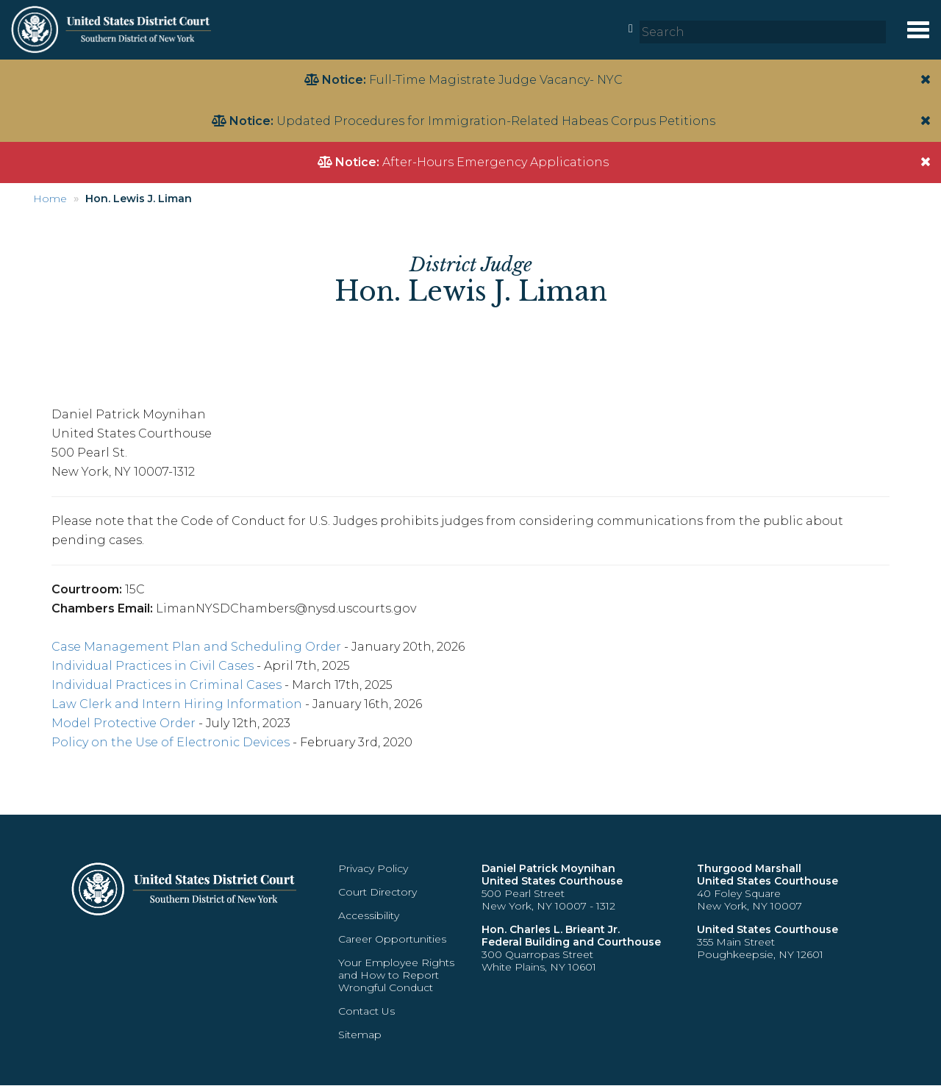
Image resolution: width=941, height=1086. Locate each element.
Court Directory (377, 892)
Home (50, 198)
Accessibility (368, 915)
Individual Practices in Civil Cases (152, 666)
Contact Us (366, 1011)
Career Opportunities (392, 939)
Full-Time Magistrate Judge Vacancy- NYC (496, 80)
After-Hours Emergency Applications (495, 162)
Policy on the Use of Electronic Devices (170, 742)
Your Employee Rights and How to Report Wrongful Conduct (396, 975)
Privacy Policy (373, 868)
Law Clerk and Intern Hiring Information (176, 704)
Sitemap (360, 1034)
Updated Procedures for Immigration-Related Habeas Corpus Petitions (495, 121)
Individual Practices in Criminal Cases (166, 685)
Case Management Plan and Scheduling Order (196, 647)
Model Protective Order (123, 723)
